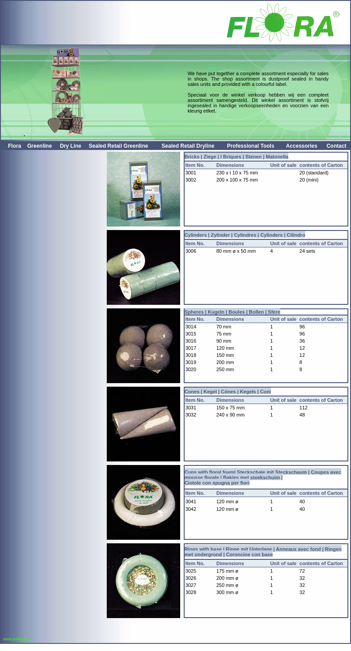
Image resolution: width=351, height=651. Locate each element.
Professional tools (250, 146)
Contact (337, 146)
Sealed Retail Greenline (118, 146)
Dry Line (70, 146)
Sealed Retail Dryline (187, 146)
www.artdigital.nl (16, 639)
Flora (14, 146)
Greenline (39, 146)
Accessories (302, 146)
